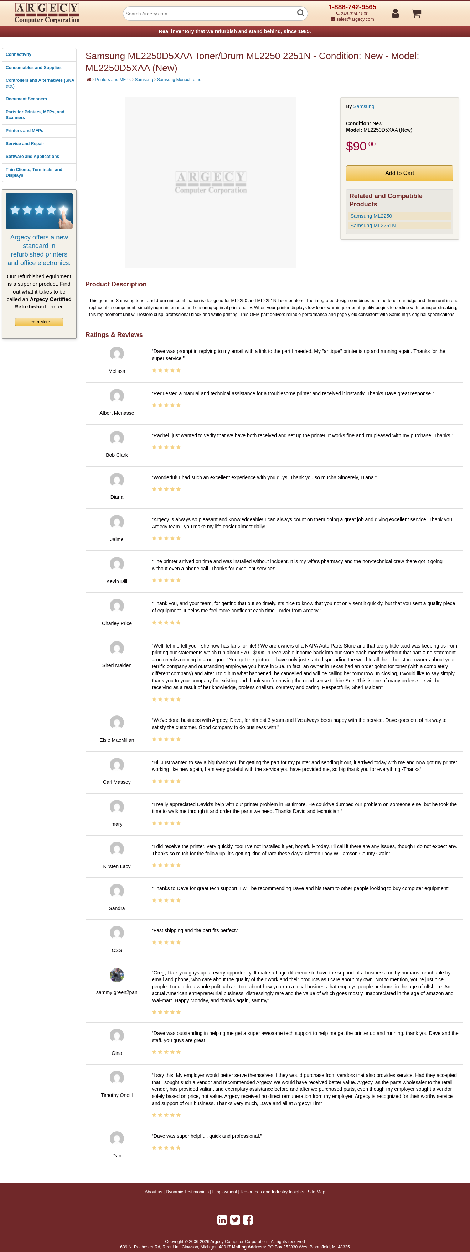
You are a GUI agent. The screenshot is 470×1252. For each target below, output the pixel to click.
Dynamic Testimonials (187, 1191)
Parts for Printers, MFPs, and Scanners (35, 115)
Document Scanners (26, 98)
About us (153, 1191)
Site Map (316, 1191)
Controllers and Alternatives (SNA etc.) (40, 83)
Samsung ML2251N (373, 225)
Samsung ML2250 (371, 216)
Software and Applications (32, 156)
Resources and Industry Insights (272, 1191)
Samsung (144, 79)
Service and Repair (25, 143)
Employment (224, 1191)
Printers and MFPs (24, 130)
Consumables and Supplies (34, 67)
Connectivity (18, 54)
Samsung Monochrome (179, 79)
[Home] (89, 79)
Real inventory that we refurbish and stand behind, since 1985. (235, 31)
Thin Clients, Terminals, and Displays (34, 172)
